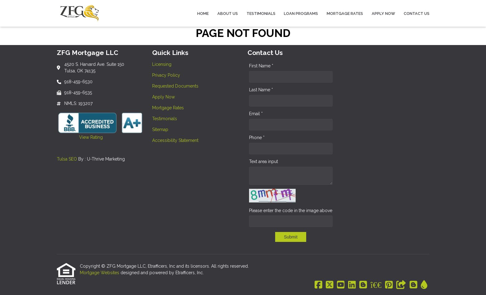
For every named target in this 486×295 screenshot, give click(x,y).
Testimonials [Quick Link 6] (164, 118)
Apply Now (383, 13)
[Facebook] (318, 285)
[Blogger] (363, 285)
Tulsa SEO (67, 159)
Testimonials (261, 13)
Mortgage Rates (345, 13)
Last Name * (261, 89)
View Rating (80, 137)
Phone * (257, 137)
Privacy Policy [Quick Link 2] (166, 75)
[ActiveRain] (424, 285)
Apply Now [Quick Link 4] (163, 96)
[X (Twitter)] (330, 285)
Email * (256, 113)
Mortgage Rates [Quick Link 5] (168, 107)
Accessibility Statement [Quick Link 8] (175, 140)
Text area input (263, 161)
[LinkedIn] (352, 285)
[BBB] (376, 285)
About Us (227, 13)
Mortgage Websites (100, 272)
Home (203, 13)
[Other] (401, 285)
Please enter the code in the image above (290, 210)
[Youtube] (341, 285)
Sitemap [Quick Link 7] (160, 129)
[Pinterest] (389, 285)
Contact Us (416, 13)
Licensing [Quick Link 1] (161, 64)
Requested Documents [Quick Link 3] (175, 86)
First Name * (261, 65)
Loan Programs (301, 13)
